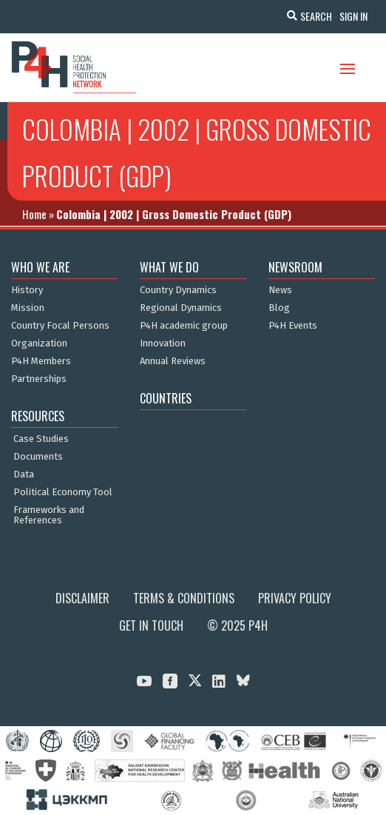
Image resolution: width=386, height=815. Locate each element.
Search (316, 16)
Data (23, 474)
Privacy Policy (294, 598)
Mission (27, 308)
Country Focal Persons (60, 326)
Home (34, 214)
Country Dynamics (178, 290)
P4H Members (41, 361)
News (280, 290)
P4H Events (292, 326)
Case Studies (41, 439)
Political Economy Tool (62, 492)
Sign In (353, 16)
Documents (38, 457)
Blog (279, 308)
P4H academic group (184, 326)
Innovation (163, 343)
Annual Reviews (173, 361)
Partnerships (39, 379)
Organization (39, 343)
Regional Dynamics (181, 308)
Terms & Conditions (183, 598)
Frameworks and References (48, 515)
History (27, 290)
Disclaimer (82, 598)
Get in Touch (151, 625)
